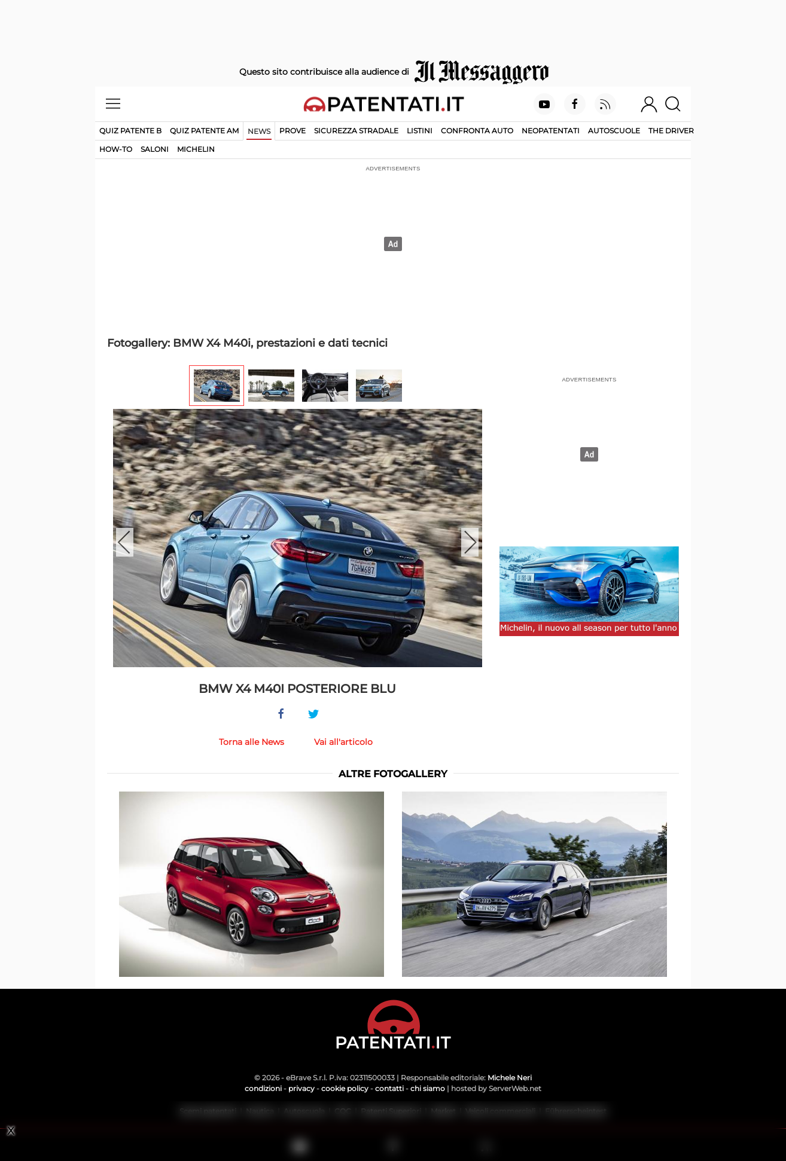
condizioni (263, 1088)
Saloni (155, 149)
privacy (301, 1088)
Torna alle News (251, 742)
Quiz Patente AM (204, 130)
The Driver (671, 130)
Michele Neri (510, 1077)
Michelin (196, 149)
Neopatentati (551, 130)
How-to (115, 149)
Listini (419, 130)
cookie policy (344, 1088)
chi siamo (427, 1088)
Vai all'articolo (343, 742)
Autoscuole (614, 130)
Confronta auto (477, 130)
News (259, 131)
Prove (292, 130)
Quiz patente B (130, 130)
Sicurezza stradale (356, 130)
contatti (389, 1088)
